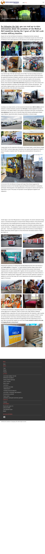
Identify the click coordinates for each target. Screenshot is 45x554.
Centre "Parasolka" (7, 381)
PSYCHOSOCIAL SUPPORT (8, 394)
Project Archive (6, 396)
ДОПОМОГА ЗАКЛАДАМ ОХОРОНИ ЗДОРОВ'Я (13, 398)
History (4, 370)
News (4, 364)
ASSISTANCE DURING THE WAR (9, 376)
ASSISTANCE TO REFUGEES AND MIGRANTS (12, 392)
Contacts (5, 402)
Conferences (5, 385)
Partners (5, 372)
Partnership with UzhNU (8, 387)
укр (23, 2)
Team (4, 368)
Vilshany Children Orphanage (9, 379)
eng (26, 2)
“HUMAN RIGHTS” (7, 389)
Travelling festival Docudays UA (9, 390)
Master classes (6, 383)
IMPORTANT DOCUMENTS (8, 378)
